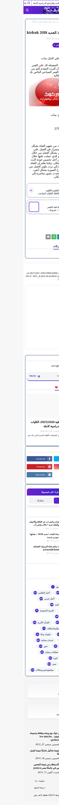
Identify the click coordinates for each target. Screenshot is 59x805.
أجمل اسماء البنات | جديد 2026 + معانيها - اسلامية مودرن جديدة (23, 536)
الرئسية (43, 781)
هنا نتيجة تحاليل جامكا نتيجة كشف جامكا (22, 752)
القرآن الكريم (17, 622)
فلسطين (46, 658)
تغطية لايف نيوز (17, 794)
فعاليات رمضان (25, 652)
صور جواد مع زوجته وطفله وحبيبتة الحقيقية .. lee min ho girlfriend (22, 736)
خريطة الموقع (16, 787)
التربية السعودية (21, 610)
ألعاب (47, 604)
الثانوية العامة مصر (42, 616)
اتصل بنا (43, 787)
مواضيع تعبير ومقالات (18, 670)
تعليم (47, 628)
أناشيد (32, 604)
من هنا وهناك (44, 670)
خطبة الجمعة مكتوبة (41, 646)
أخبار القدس (44, 598)
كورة (29, 658)
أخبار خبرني (23, 598)
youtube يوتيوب (42, 592)
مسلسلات (45, 664)
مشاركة (17, 500)
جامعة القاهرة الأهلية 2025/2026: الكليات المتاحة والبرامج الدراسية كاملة (31, 424)
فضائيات (37, 21)
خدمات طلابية (44, 640)
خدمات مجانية (21, 640)
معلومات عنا (16, 781)
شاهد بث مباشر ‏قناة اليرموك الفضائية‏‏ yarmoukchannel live (26, 548)
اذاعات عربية (44, 610)
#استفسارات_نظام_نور (40, 587)
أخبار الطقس (18, 592)
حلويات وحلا (19, 634)
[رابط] (29, 91)
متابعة (42, 500)
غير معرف (49, 38)
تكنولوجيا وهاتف (28, 628)
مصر (28, 664)
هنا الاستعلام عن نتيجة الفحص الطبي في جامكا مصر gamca (24, 766)
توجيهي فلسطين (43, 634)
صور (19, 646)
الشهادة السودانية (42, 622)
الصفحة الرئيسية (49, 21)
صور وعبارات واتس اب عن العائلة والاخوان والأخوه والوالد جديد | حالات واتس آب (24, 523)
